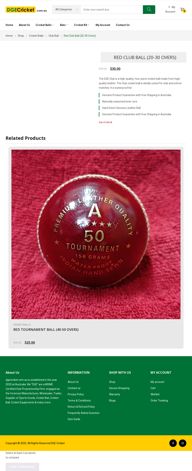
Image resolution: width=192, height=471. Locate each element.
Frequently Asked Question (84, 412)
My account (157, 381)
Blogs (112, 400)
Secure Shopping (119, 388)
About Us (73, 381)
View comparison (22, 466)
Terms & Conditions (79, 400)
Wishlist (155, 394)
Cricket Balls (21, 324)
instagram (182, 443)
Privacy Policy (76, 394)
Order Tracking (159, 400)
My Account (170, 9)
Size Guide (74, 419)
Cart (153, 388)
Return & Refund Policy (81, 406)
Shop (112, 381)
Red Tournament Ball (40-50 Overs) (46, 329)
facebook (173, 443)
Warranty (114, 394)
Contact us (74, 388)
